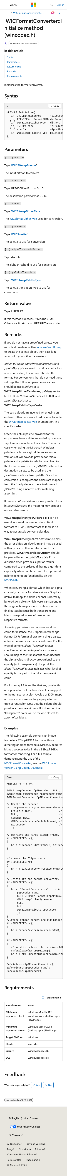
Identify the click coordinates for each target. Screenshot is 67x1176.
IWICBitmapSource (23, 165)
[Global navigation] (3, 5)
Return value (14, 66)
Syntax (10, 57)
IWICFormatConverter (17, 763)
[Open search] (51, 5)
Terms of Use (14, 1159)
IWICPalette (19, 234)
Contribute (25, 1149)
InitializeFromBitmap (49, 347)
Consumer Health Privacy (21, 1154)
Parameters (13, 62)
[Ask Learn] (52, 13)
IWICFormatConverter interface (28, 13)
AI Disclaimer (14, 1143)
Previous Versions (35, 1143)
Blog (9, 1149)
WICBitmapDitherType (25, 211)
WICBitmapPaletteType (26, 280)
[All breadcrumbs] (7, 13)
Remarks (11, 71)
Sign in (60, 4)
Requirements (14, 76)
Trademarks (32, 1159)
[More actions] (59, 13)
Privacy (39, 1149)
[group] (33, 125)
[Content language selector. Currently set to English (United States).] (23, 1118)
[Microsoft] (33, 5)
